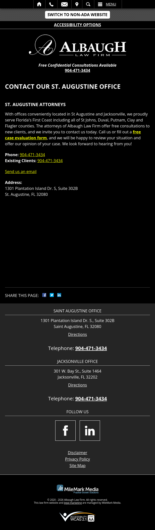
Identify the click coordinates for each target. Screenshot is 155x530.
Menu (111, 4)
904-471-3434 (77, 70)
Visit (77, 4)
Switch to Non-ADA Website (77, 14)
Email (64, 4)
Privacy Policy (77, 459)
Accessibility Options (77, 25)
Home (39, 4)
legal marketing (73, 502)
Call (51, 4)
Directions (77, 334)
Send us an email (21, 171)
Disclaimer (77, 452)
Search (88, 4)
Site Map (77, 465)
